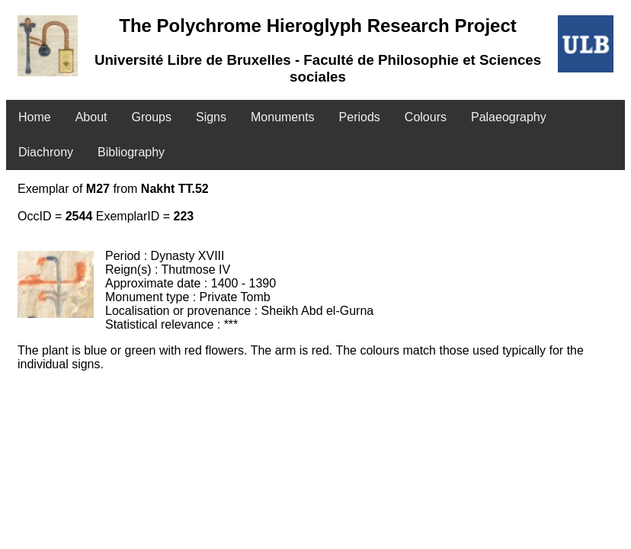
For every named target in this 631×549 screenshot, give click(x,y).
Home (34, 117)
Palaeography (508, 117)
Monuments (283, 117)
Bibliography (131, 152)
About (91, 117)
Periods (359, 117)
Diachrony (45, 152)
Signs (211, 117)
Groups (151, 117)
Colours (426, 117)
